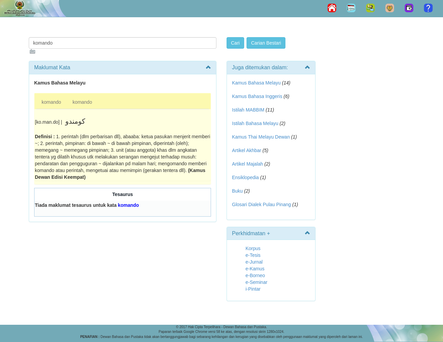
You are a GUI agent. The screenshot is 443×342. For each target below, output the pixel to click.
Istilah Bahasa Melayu (255, 123)
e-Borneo (255, 275)
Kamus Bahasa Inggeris (257, 96)
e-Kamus (255, 268)
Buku (237, 191)
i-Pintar (253, 289)
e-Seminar (256, 282)
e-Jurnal (254, 262)
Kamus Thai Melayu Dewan (261, 137)
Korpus (253, 248)
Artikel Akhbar (246, 150)
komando (51, 102)
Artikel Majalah (247, 164)
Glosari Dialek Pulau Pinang (261, 204)
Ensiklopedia (245, 177)
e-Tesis (253, 255)
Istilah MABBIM (248, 110)
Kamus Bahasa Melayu (257, 83)
